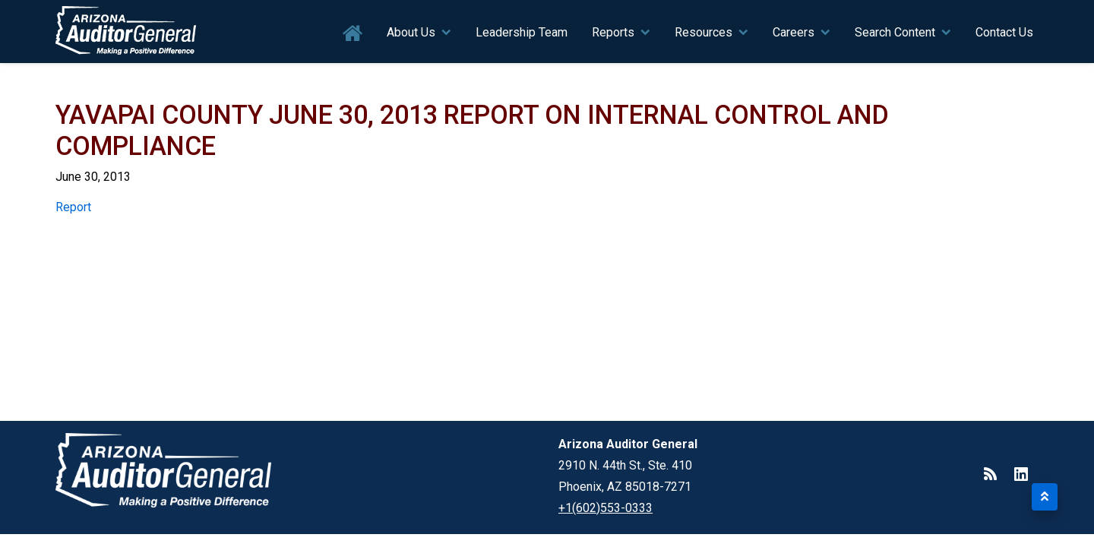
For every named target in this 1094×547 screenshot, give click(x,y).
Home (353, 34)
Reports (613, 32)
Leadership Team (522, 32)
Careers (793, 32)
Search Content (895, 32)
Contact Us (1004, 32)
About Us (411, 32)
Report (73, 207)
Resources (703, 32)
